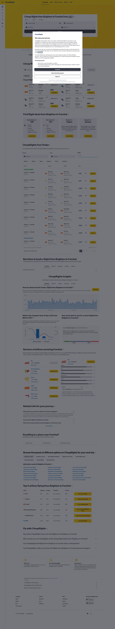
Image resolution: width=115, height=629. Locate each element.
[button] (57, 69)
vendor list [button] (40, 52)
